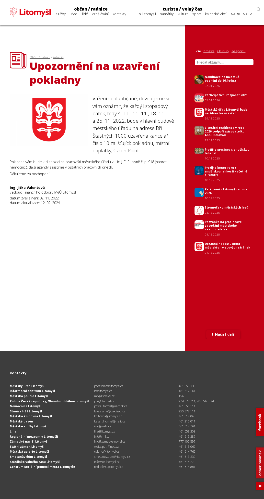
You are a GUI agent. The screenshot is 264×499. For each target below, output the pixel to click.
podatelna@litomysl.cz (108, 386)
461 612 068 (187, 416)
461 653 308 (187, 431)
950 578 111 (187, 411)
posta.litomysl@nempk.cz (110, 406)
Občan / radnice (40, 57)
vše (198, 51)
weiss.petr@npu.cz (106, 447)
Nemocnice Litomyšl (25, 406)
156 (181, 396)
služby (61, 14)
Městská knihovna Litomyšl (31, 416)
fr (255, 13)
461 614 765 (187, 451)
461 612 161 (187, 391)
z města (208, 51)
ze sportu (238, 51)
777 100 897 (187, 441)
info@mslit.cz (102, 426)
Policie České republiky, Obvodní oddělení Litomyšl (49, 401)
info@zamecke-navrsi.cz (109, 441)
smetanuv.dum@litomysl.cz (112, 457)
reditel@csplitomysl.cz (108, 467)
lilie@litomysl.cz (104, 431)
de (245, 13)
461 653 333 (187, 386)
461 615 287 (187, 436)
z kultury (223, 51)
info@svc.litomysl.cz (106, 462)
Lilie (13, 431)
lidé (85, 14)
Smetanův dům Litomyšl (28, 457)
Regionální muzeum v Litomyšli (34, 436)
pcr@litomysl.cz (104, 401)
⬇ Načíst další (223, 334)
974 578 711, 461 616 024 (196, 401)
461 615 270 (187, 462)
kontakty (119, 14)
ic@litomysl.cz (103, 391)
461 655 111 (187, 406)
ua (233, 13)
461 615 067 (187, 447)
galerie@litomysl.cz (106, 451)
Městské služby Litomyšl (28, 426)
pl (251, 13)
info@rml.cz (101, 436)
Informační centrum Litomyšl (32, 391)
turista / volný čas (182, 9)
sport (196, 14)
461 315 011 (187, 421)
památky (167, 14)
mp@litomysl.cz (104, 396)
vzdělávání (100, 14)
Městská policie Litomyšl (29, 396)
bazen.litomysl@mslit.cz (109, 421)
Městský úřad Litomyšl (27, 386)
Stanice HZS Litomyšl (26, 411)
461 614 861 (187, 467)
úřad (73, 14)
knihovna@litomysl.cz (108, 416)
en (239, 13)
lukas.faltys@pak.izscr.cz (109, 411)
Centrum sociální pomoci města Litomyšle (42, 467)
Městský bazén (21, 421)
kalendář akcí (215, 14)
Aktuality (58, 57)
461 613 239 (187, 457)
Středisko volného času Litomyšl (35, 462)
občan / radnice (91, 9)
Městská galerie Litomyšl (29, 451)
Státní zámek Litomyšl (27, 447)
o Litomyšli (147, 14)
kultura (183, 14)
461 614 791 (187, 426)
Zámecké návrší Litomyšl (29, 441)
